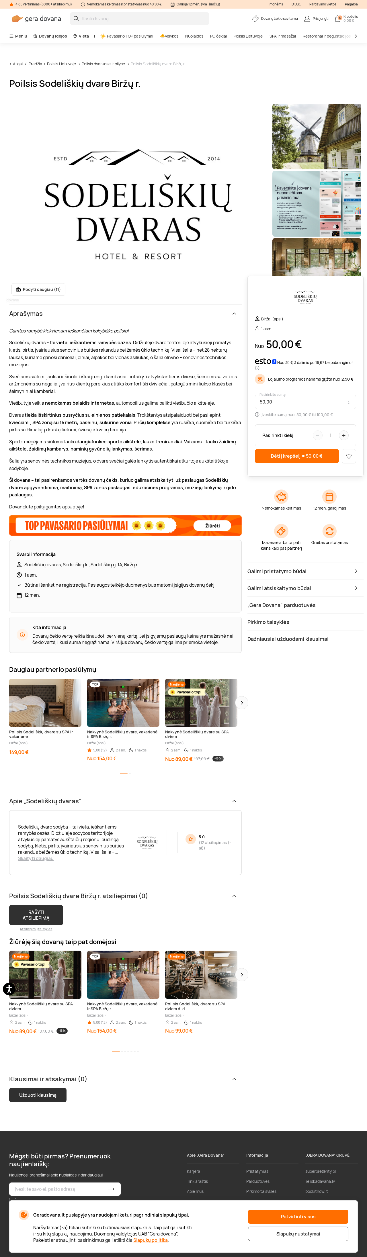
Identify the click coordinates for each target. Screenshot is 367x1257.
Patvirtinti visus (298, 1216)
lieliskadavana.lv (320, 1181)
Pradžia (35, 63)
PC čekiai (218, 36)
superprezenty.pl (320, 1171)
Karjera (193, 1171)
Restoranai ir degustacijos (327, 36)
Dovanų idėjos (50, 36)
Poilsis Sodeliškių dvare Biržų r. (158, 63)
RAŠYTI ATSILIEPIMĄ (36, 915)
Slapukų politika (150, 1240)
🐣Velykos (169, 36)
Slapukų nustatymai (298, 1234)
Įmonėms (276, 4)
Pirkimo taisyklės (261, 1191)
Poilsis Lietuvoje (248, 36)
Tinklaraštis (197, 1181)
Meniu (18, 36)
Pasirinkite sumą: (272, 395)
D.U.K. (296, 4)
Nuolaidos (194, 36)
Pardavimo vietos (322, 4)
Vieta (81, 36)
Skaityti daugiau (36, 858)
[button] (241, 702)
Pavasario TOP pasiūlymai (126, 36)
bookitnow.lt (316, 1191)
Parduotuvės (258, 1181)
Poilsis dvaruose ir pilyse (103, 63)
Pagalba (351, 4)
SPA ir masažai (283, 36)
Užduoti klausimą (37, 1095)
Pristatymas (257, 1171)
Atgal (18, 63)
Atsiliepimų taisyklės (36, 929)
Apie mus (195, 1191)
